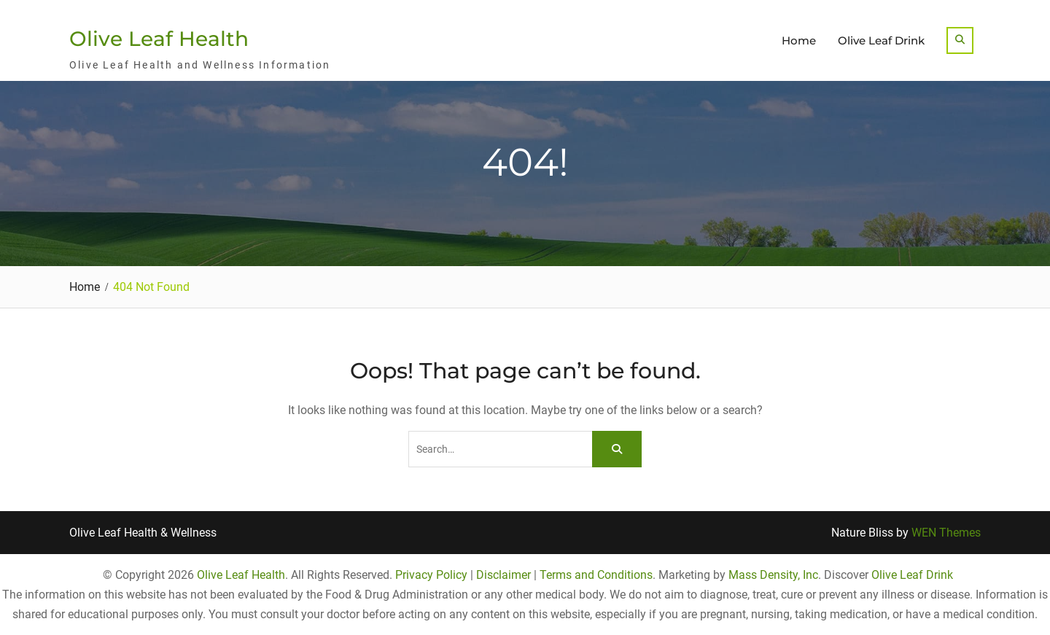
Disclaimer (503, 575)
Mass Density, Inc (773, 575)
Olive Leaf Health (159, 38)
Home (799, 40)
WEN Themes (946, 532)
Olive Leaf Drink (881, 40)
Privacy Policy (431, 575)
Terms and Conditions (596, 575)
